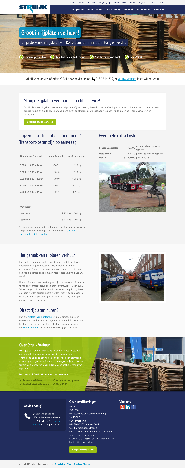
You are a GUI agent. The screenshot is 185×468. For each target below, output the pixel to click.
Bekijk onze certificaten (83, 449)
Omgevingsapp (104, 2)
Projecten (142, 2)
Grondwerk (159, 9)
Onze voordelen (120, 2)
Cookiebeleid (60, 464)
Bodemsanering (144, 9)
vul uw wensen (127, 78)
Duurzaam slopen (95, 9)
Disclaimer (78, 464)
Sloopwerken (78, 9)
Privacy (69, 464)
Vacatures (91, 2)
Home (71, 2)
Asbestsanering (113, 9)
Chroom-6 (128, 9)
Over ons (81, 2)
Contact (153, 2)
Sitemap (86, 464)
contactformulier (31, 327)
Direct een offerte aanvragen (40, 121)
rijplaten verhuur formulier (41, 316)
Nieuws (132, 2)
